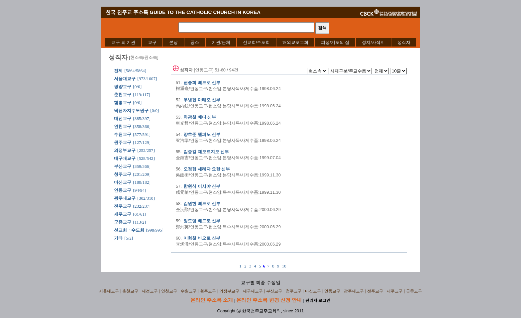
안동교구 (122, 190)
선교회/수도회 (256, 42)
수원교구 (122, 134)
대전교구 (122, 118)
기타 (118, 238)
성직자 (403, 42)
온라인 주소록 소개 (211, 300)
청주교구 (122, 174)
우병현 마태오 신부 (201, 99)
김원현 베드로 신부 (201, 203)
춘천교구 (122, 94)
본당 (173, 42)
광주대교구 (125, 198)
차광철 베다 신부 (199, 117)
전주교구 (122, 206)
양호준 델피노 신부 (201, 134)
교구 (152, 42)
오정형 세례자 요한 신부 (206, 168)
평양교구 (122, 86)
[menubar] (261, 42)
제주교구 (122, 214)
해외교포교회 (295, 42)
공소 (194, 42)
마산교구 (122, 182)
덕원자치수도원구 (131, 110)
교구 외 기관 (123, 42)
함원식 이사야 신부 (201, 186)
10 (284, 266)
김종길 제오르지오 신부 (206, 151)
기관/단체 (221, 42)
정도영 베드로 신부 (201, 220)
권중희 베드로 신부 (201, 82)
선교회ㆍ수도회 (129, 230)
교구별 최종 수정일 (260, 282)
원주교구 (122, 142)
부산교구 (122, 166)
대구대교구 (125, 158)
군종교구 (122, 222)
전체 (118, 70)
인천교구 (122, 126)
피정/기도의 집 (335, 42)
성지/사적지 (373, 42)
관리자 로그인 (317, 300)
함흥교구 (122, 102)
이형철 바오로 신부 (201, 238)
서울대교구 (125, 78)
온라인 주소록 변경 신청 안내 (269, 300)
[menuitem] (123, 42)
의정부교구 (125, 150)
